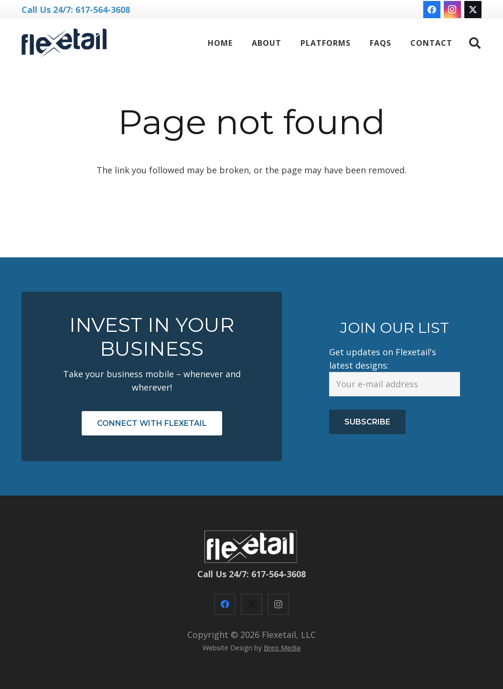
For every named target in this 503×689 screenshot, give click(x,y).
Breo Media (282, 647)
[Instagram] (452, 9)
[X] (473, 9)
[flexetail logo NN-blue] (64, 43)
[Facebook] (431, 9)
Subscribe (367, 421)
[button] (474, 43)
